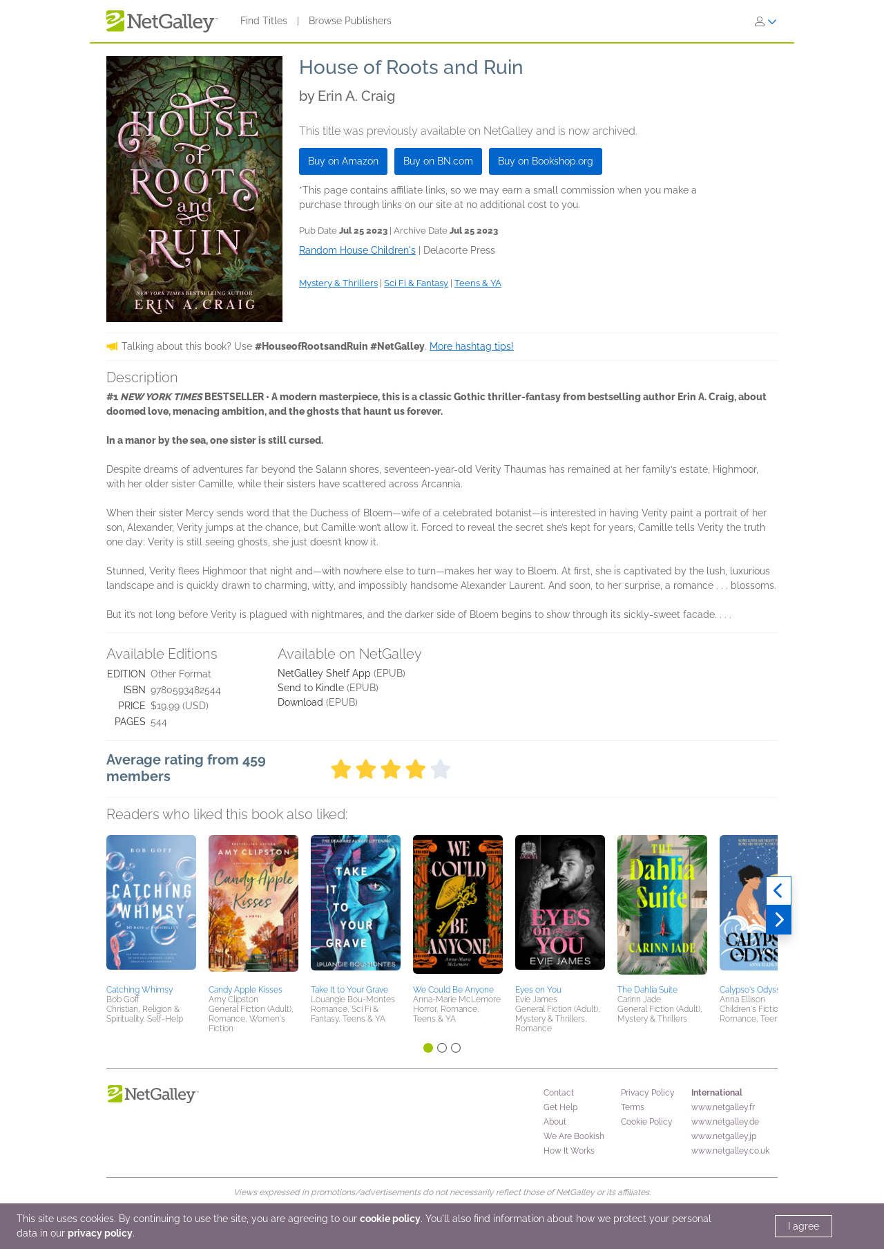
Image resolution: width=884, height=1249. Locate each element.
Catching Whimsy (139, 990)
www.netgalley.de (725, 1122)
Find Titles (263, 20)
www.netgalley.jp (723, 1136)
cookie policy (390, 1218)
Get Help (560, 1107)
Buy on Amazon (343, 161)
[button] (151, 907)
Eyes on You (538, 990)
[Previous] (778, 890)
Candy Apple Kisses (245, 990)
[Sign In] (766, 21)
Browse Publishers (350, 20)
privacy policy (100, 1233)
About (555, 1122)
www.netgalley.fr (723, 1107)
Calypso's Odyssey (754, 990)
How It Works (569, 1151)
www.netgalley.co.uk (730, 1151)
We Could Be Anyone (453, 990)
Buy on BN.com (438, 161)
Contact (559, 1093)
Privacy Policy (648, 1093)
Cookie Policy (647, 1122)
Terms (632, 1107)
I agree (803, 1226)
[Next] (778, 920)
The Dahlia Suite (647, 990)
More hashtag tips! (472, 346)
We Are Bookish (574, 1136)
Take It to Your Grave (349, 990)
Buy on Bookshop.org (545, 161)
